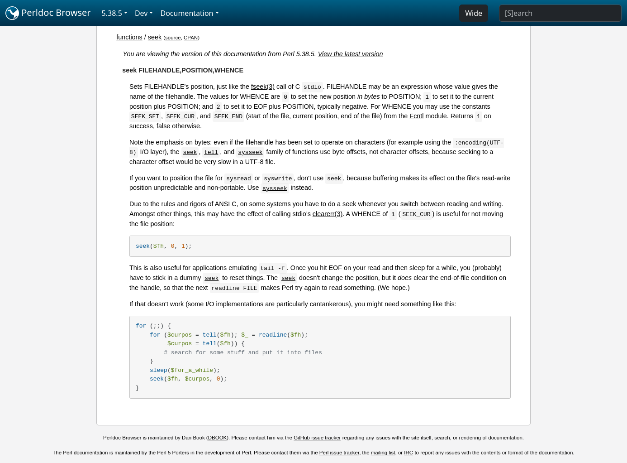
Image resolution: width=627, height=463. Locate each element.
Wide (473, 13)
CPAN (191, 37)
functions (129, 37)
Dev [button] (141, 13)
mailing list (383, 452)
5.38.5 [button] (112, 13)
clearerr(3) (327, 213)
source (173, 37)
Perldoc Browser (48, 13)
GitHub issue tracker (317, 437)
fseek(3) (263, 86)
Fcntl (416, 116)
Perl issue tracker (339, 452)
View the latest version (350, 54)
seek (155, 37)
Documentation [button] (186, 13)
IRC (408, 452)
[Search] (560, 13)
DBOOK (217, 437)
